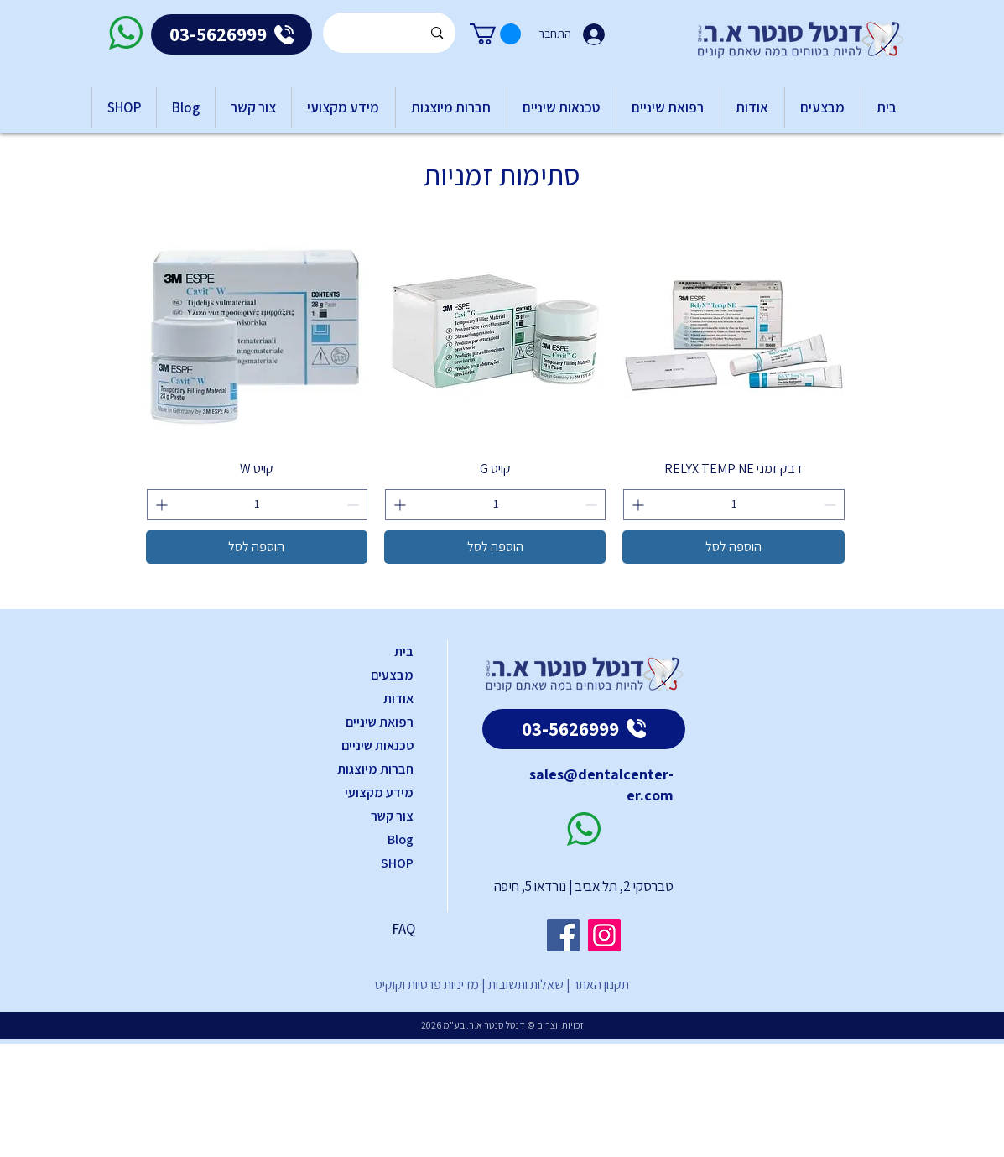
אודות (398, 698)
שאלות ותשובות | (521, 984)
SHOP (397, 863)
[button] (495, 33)
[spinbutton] (733, 504)
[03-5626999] (231, 34)
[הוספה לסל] (733, 547)
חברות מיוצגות (375, 769)
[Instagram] (604, 935)
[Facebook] (563, 935)
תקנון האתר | (596, 984)
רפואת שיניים (380, 722)
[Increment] (636, 504)
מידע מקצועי (379, 792)
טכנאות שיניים (377, 745)
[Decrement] (831, 504)
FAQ (403, 929)
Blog (401, 839)
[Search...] (390, 33)
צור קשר (392, 816)
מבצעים (392, 675)
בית (404, 651)
